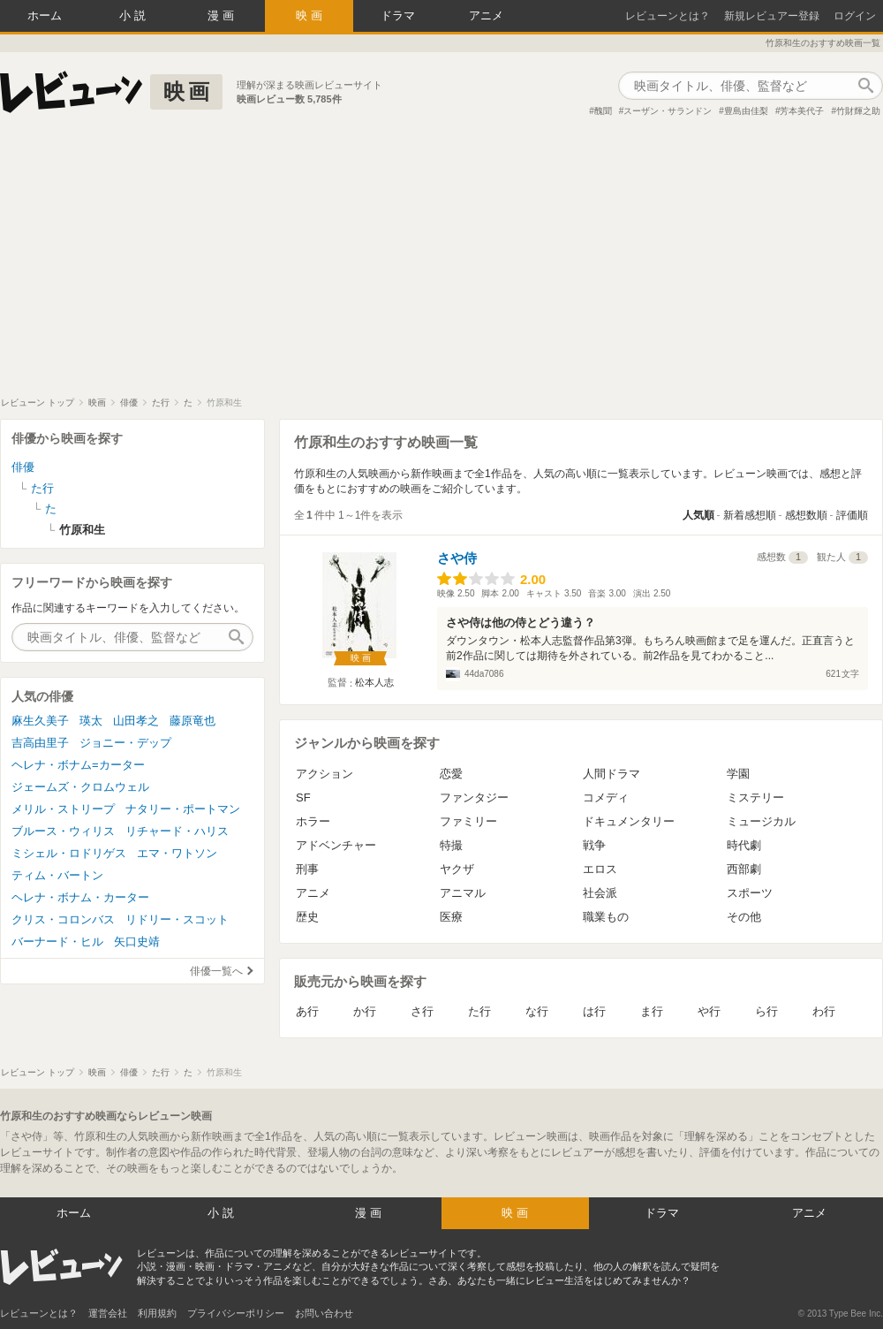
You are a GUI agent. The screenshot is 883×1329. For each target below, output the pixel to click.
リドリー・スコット (177, 919)
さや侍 (457, 558)
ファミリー (468, 821)
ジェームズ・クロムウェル (80, 787)
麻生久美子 (40, 720)
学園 (738, 773)
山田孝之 (136, 720)
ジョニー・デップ (125, 742)
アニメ (486, 15)
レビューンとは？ (667, 16)
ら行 (766, 1011)
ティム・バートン (57, 875)
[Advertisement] (441, 264)
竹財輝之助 (858, 111)
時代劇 (744, 845)
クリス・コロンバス (63, 919)
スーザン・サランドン (667, 111)
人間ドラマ (611, 773)
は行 (594, 1011)
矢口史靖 (137, 941)
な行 (536, 1011)
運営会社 (107, 1313)
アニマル (463, 893)
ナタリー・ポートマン (182, 809)
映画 (311, 15)
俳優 (22, 467)
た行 (479, 1011)
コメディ (606, 797)
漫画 (223, 15)
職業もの (606, 916)
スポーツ (750, 893)
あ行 (307, 1011)
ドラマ (398, 15)
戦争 (594, 845)
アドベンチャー (336, 845)
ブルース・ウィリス (63, 831)
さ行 (422, 1011)
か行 (364, 1011)
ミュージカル (761, 821)
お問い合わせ (324, 1313)
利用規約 (157, 1313)
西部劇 (744, 869)
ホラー (313, 821)
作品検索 (865, 86)
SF (303, 797)
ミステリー (755, 797)
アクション (324, 773)
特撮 (451, 845)
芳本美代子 (802, 111)
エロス (600, 869)
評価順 (852, 515)
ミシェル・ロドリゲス (68, 853)
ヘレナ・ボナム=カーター (78, 764)
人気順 (698, 515)
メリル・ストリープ (63, 809)
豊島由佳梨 (746, 111)
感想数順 (806, 515)
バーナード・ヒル (57, 941)
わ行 (823, 1011)
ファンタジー (474, 797)
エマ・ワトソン (177, 853)
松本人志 (374, 682)
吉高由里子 (40, 742)
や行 (709, 1011)
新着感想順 (749, 515)
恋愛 (451, 773)
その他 (744, 916)
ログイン (855, 16)
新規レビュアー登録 (771, 16)
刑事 (307, 869)
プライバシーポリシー (235, 1313)
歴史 (307, 916)
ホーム (44, 15)
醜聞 (603, 111)
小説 (134, 15)
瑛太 (90, 720)
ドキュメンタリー (629, 821)
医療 (451, 916)
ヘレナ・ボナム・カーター (80, 897)
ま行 (651, 1011)
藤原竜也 (192, 720)
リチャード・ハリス (177, 831)
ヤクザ (457, 869)
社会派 (600, 893)
